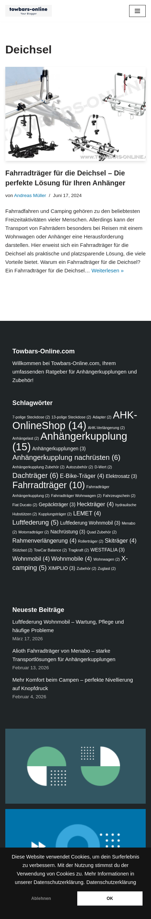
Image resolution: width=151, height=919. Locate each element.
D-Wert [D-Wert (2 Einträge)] (103, 467)
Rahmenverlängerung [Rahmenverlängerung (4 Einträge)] (44, 540)
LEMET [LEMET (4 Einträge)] (87, 513)
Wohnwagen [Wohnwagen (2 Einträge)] (106, 559)
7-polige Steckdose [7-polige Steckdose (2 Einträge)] (31, 417)
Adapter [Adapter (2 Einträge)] (102, 417)
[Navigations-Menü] (137, 11)
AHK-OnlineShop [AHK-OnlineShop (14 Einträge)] (74, 420)
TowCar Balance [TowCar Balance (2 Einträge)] (50, 550)
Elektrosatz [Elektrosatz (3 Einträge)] (121, 476)
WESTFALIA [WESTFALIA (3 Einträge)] (107, 550)
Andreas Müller (30, 195)
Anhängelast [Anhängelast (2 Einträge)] (25, 438)
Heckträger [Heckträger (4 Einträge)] (95, 504)
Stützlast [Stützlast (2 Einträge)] (22, 550)
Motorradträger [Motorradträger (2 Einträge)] (33, 532)
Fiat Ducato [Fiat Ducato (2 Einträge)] (24, 505)
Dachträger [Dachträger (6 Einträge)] (35, 475)
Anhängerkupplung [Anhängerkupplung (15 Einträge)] (69, 441)
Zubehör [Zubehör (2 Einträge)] (86, 568)
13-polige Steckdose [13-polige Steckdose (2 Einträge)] (71, 417)
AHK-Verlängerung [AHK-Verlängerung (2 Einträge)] (106, 428)
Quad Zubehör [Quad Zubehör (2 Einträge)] (102, 532)
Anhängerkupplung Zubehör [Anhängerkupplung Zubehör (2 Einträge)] (38, 467)
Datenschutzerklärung (111, 882)
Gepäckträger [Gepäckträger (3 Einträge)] (57, 504)
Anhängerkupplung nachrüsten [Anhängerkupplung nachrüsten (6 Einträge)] (66, 457)
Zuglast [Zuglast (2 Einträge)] (107, 568)
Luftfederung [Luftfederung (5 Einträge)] (35, 522)
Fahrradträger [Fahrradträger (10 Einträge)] (48, 485)
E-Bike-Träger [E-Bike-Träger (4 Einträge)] (82, 476)
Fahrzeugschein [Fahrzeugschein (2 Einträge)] (119, 495)
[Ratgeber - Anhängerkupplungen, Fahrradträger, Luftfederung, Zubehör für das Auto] (30, 11)
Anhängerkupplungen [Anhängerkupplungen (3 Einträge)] (59, 448)
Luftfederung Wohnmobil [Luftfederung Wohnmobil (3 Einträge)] (90, 523)
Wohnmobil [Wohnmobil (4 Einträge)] (31, 558)
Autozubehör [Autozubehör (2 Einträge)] (79, 467)
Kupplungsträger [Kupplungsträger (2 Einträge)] (55, 514)
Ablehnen (41, 898)
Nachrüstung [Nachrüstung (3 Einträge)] (67, 531)
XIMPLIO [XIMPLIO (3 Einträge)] (62, 568)
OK (110, 898)
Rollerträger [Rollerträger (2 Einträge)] (90, 541)
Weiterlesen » (107, 270)
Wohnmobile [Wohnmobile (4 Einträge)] (71, 558)
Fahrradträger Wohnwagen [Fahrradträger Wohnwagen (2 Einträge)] (76, 495)
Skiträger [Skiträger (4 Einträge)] (121, 540)
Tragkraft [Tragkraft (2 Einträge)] (78, 550)
